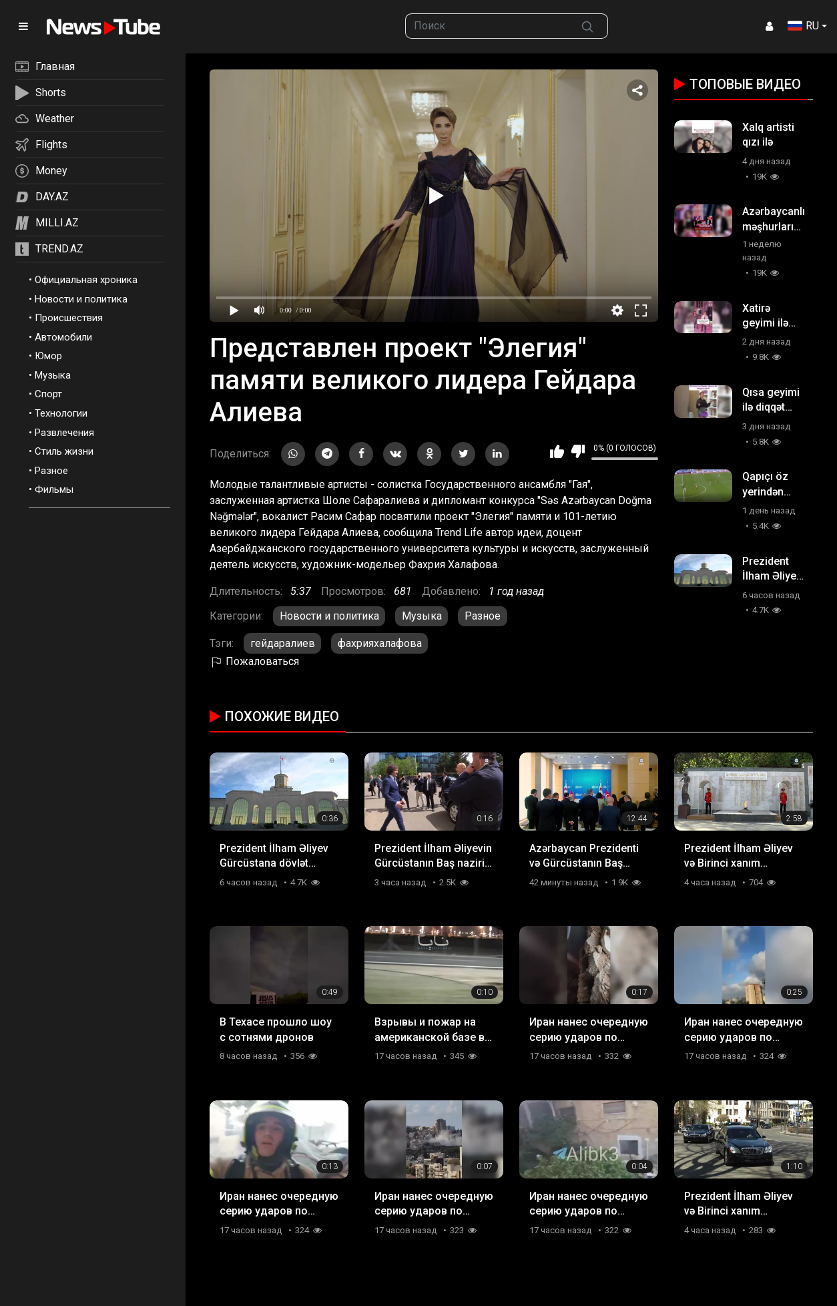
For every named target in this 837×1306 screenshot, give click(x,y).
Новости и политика (81, 299)
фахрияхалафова (380, 643)
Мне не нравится (578, 451)
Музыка (53, 375)
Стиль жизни (64, 451)
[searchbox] (486, 26)
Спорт (48, 394)
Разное (51, 471)
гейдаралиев (282, 643)
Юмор (48, 356)
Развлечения (64, 433)
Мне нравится (557, 451)
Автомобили (63, 337)
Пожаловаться (254, 661)
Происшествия (69, 318)
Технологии (61, 413)
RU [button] (803, 25)
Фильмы (54, 489)
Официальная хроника (86, 280)
